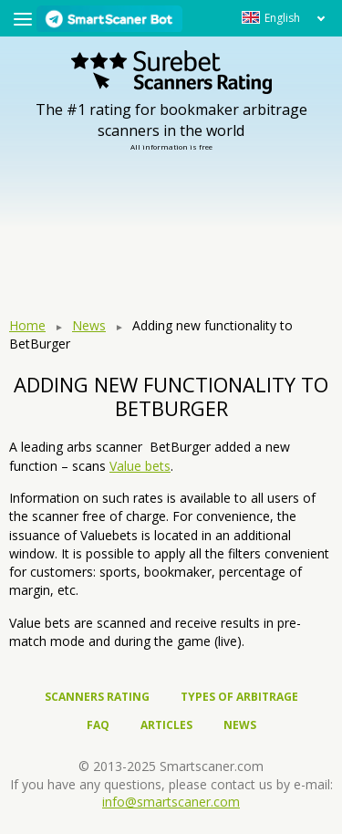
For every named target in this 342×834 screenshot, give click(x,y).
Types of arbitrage (239, 696)
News (89, 325)
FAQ (98, 725)
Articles (166, 725)
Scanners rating (97, 696)
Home (27, 325)
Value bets (140, 465)
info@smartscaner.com (171, 801)
